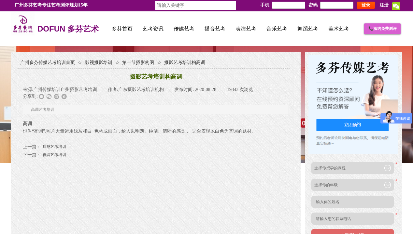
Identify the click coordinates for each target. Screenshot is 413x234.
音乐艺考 (276, 29)
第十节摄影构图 (138, 62)
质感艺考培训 (44, 147)
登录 (365, 5)
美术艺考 (338, 29)
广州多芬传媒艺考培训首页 (47, 62)
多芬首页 (122, 29)
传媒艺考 (184, 29)
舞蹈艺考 (307, 29)
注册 (384, 5)
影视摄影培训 (98, 62)
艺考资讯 (153, 29)
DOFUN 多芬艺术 (68, 29)
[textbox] (195, 5)
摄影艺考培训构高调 (184, 62)
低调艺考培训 (44, 155)
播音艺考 (215, 29)
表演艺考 (245, 29)
